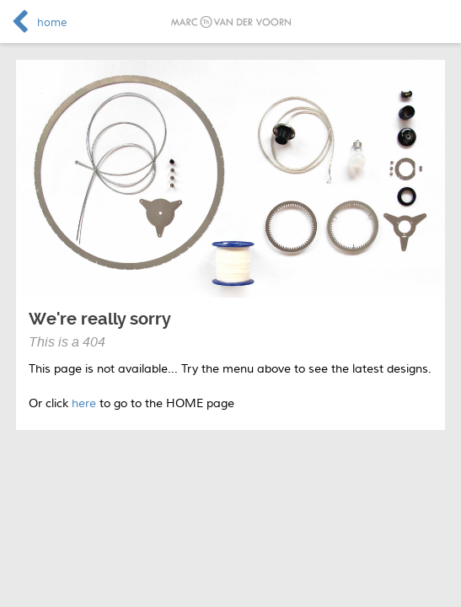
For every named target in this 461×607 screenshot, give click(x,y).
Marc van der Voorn (231, 22)
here (84, 403)
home (52, 22)
